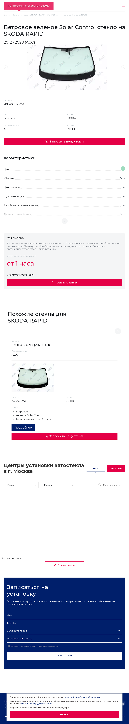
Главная (7, 15)
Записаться (64, 655)
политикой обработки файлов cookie (82, 697)
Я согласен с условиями (32, 646)
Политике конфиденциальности (36, 703)
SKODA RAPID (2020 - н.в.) (32, 345)
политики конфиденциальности (44, 646)
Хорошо (64, 714)
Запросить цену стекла (64, 141)
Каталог (16, 15)
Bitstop (116, 468)
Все (95, 468)
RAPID (42, 15)
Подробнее (23, 427)
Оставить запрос (64, 282)
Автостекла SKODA (29, 15)
